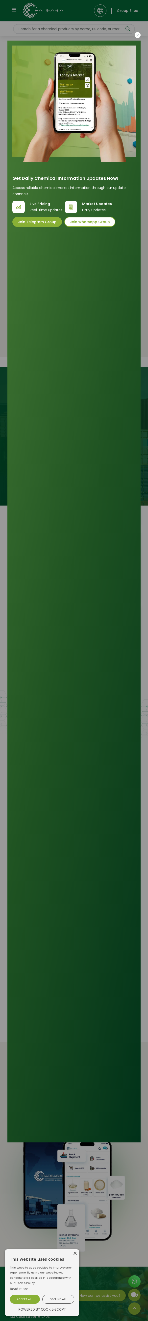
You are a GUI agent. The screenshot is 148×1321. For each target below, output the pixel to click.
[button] (25, 1299)
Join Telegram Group (37, 221)
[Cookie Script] (19, 1288)
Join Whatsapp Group (90, 221)
